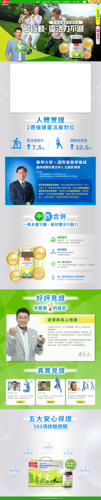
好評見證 (57, 2)
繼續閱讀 (20, 402)
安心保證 (77, 2)
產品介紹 (47, 2)
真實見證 (67, 2)
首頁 (38, 2)
